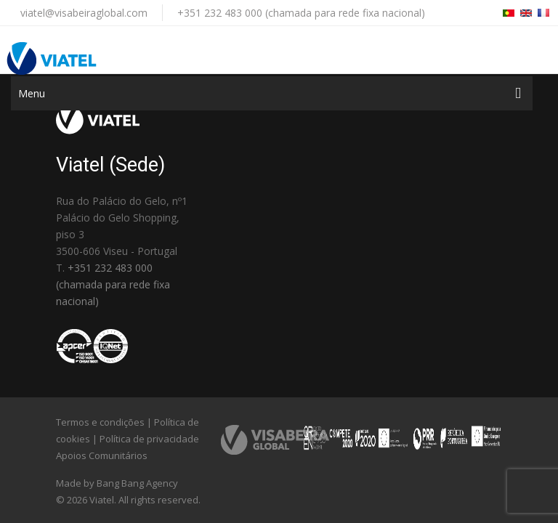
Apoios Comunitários (101, 455)
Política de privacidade (149, 438)
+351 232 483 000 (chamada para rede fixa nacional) (301, 13)
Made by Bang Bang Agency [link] (117, 483)
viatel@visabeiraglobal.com (83, 13)
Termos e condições (100, 422)
